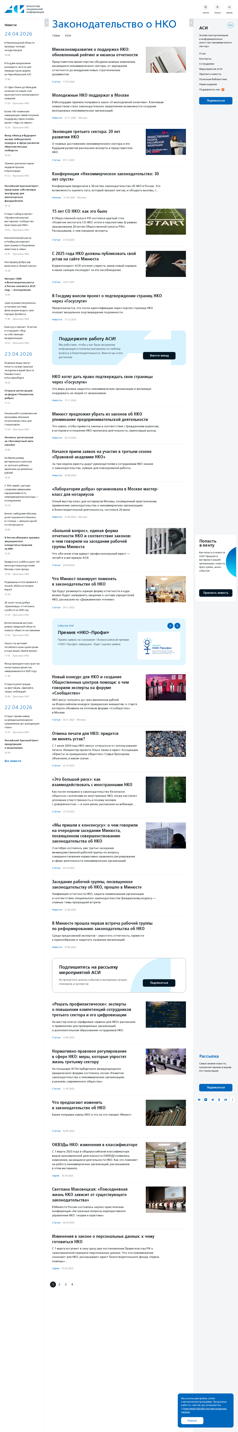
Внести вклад (159, 355)
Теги (68, 35)
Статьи (56, 81)
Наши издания (208, 84)
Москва (82, 117)
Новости (57, 117)
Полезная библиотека (213, 79)
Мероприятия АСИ (210, 68)
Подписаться (159, 983)
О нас (202, 53)
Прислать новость (210, 73)
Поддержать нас (209, 89)
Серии (55, 1175)
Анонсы (56, 197)
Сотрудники (206, 63)
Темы (56, 35)
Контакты (205, 58)
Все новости (12, 761)
